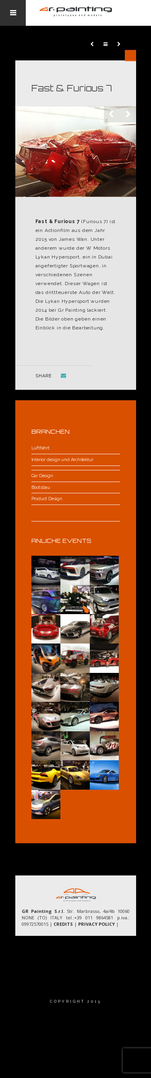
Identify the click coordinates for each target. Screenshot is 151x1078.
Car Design (42, 475)
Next (128, 114)
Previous (112, 114)
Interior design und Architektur (62, 459)
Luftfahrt (40, 448)
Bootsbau (40, 487)
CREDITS (63, 924)
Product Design (46, 498)
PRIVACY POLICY (96, 924)
